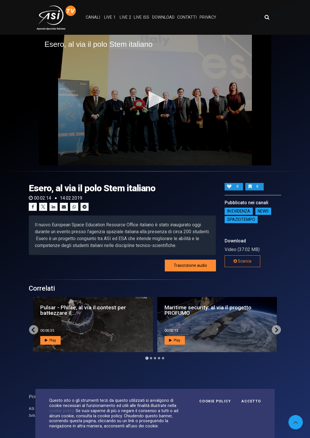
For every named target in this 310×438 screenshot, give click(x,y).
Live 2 (125, 17)
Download (163, 17)
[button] (155, 99)
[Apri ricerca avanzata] (267, 17)
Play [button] (50, 340)
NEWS (263, 211)
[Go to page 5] (163, 358)
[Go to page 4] (159, 358)
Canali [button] (93, 17)
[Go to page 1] (146, 358)
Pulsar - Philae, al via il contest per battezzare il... (83, 310)
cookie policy (61, 410)
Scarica (242, 261)
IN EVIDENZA (238, 211)
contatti (187, 17)
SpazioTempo (241, 219)
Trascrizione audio (190, 265)
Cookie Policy (215, 401)
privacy (208, 17)
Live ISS (141, 17)
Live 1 (110, 17)
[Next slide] (276, 329)
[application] (155, 100)
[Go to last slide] (33, 329)
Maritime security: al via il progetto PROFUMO (207, 310)
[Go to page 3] (155, 358)
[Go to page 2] (151, 358)
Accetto (251, 401)
